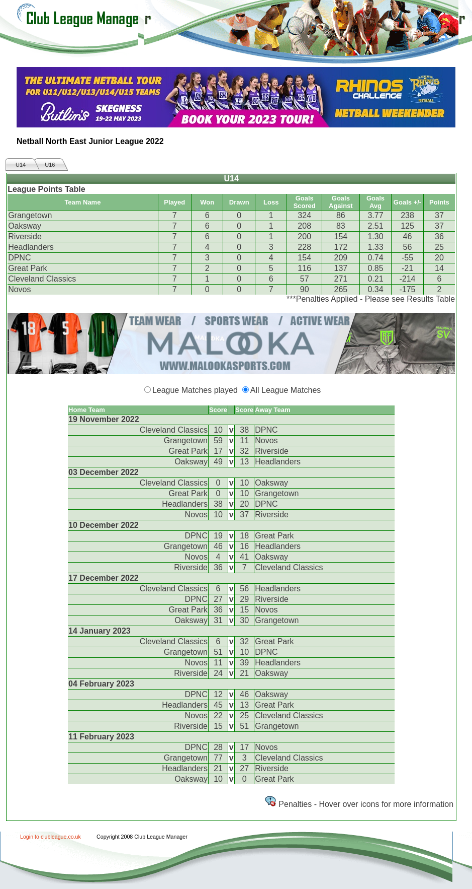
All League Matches (285, 390)
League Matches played (195, 390)
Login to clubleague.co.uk (50, 837)
